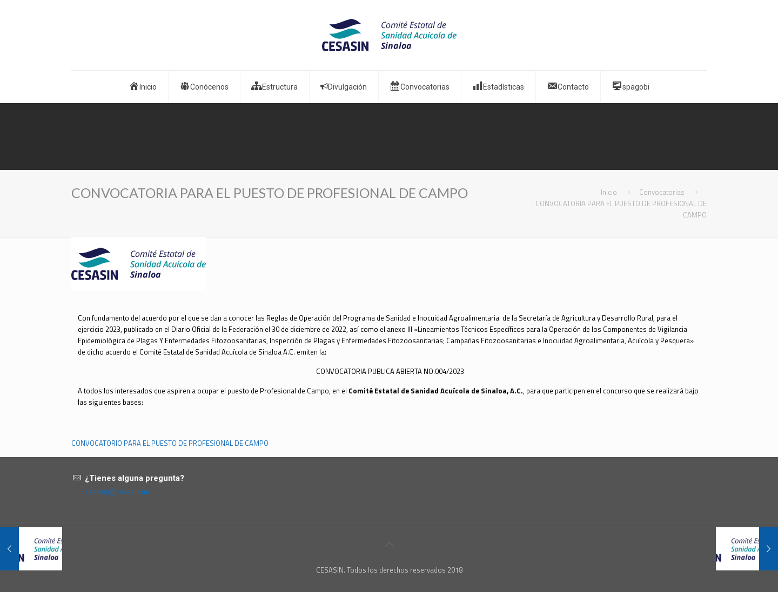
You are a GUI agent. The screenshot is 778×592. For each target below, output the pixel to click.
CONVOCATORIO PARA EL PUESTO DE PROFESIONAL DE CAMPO (170, 443)
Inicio (609, 192)
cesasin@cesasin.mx (118, 491)
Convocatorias (662, 192)
